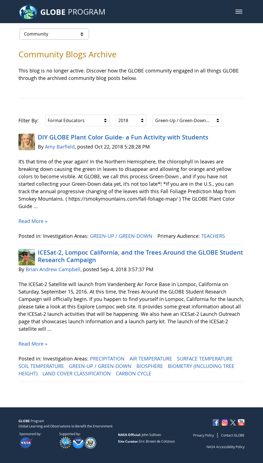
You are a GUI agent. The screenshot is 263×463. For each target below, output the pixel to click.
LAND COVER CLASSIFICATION (77, 373)
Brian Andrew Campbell (53, 269)
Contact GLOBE (233, 435)
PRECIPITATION (108, 358)
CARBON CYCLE (134, 373)
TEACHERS (213, 236)
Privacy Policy (203, 435)
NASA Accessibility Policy (225, 447)
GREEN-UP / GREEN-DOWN (122, 236)
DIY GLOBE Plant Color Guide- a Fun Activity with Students (123, 137)
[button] (239, 11)
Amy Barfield (60, 146)
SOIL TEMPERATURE (41, 366)
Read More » (32, 221)
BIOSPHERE (150, 366)
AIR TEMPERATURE (151, 358)
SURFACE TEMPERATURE (205, 358)
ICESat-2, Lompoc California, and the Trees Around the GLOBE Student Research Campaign (140, 256)
